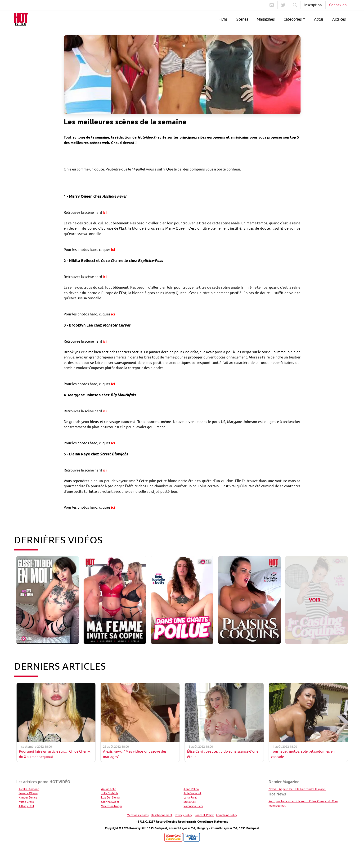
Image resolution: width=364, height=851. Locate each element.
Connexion (338, 5)
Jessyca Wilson (28, 793)
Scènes (242, 19)
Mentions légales (137, 815)
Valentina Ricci (193, 806)
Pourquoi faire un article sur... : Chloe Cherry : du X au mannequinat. (303, 803)
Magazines (266, 19)
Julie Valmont (192, 793)
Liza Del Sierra (110, 797)
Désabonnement (161, 815)
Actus (319, 19)
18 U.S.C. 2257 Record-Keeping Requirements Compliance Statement (182, 821)
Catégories (292, 19)
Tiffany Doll (26, 806)
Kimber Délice (28, 797)
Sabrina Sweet (110, 801)
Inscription (313, 5)
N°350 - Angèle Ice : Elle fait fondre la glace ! (297, 789)
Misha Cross (26, 801)
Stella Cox (190, 801)
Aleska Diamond (29, 789)
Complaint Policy (226, 815)
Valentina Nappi (111, 806)
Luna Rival (190, 797)
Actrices (339, 19)
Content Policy (204, 815)
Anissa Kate (108, 789)
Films (223, 19)
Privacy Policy (183, 815)
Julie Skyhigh (109, 793)
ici (105, 212)
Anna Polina (191, 789)
